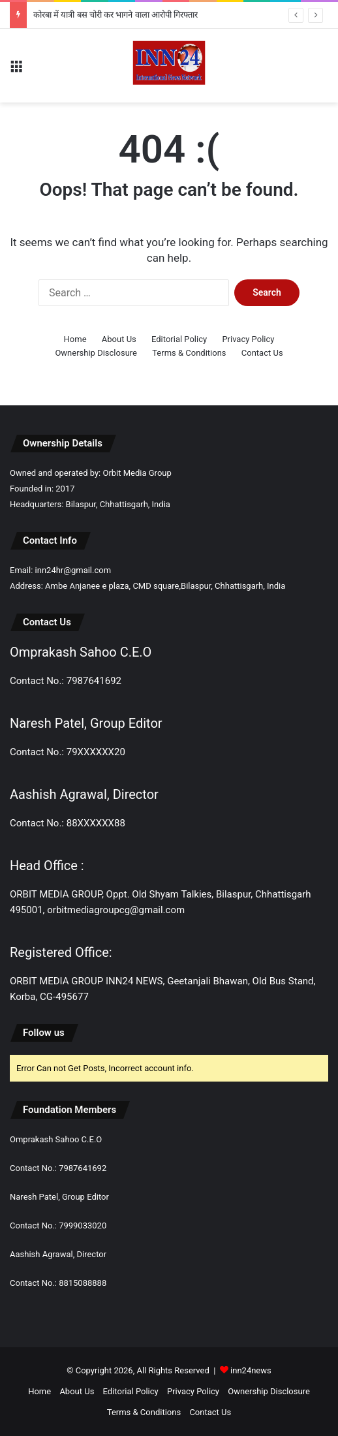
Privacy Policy (248, 339)
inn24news (250, 1370)
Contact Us (262, 353)
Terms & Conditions (189, 353)
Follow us (44, 1032)
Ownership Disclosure (96, 353)
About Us (119, 339)
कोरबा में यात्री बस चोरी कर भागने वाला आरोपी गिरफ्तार (115, 15)
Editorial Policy (179, 339)
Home (75, 339)
